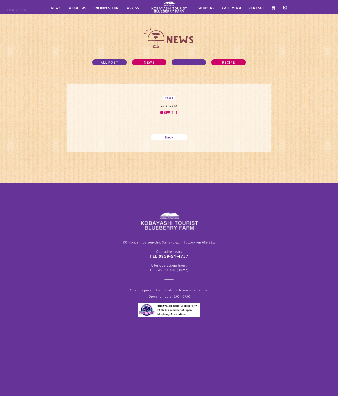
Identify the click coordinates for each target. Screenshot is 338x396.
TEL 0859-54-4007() (169, 270)
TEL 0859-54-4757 (168, 256)
